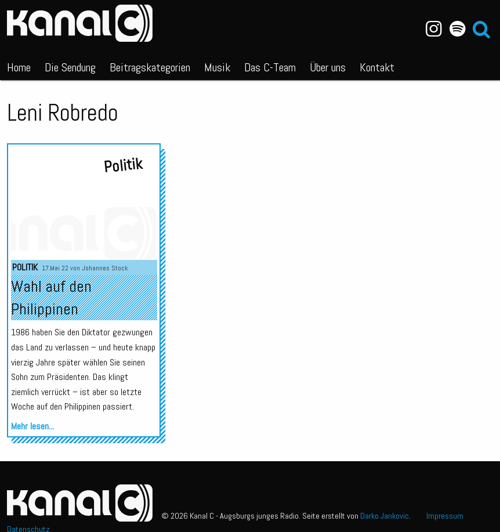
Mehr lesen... (32, 426)
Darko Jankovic (384, 516)
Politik (25, 267)
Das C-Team (270, 67)
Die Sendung (70, 67)
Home (19, 67)
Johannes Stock (105, 268)
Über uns (328, 67)
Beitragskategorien (150, 67)
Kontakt (377, 67)
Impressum (444, 516)
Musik (217, 67)
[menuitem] (19, 65)
